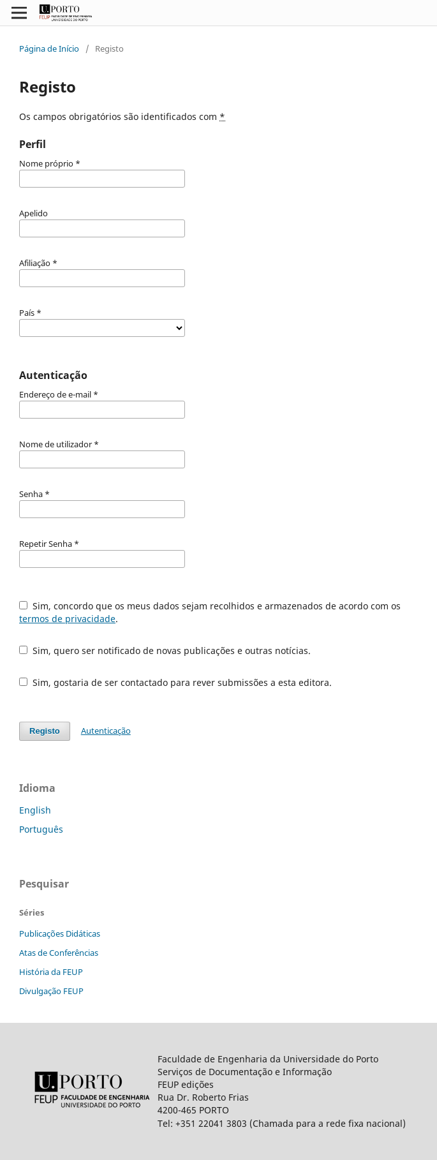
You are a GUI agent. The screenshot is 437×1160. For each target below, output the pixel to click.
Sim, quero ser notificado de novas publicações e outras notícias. (165, 650)
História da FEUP (51, 972)
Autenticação (106, 730)
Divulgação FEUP (51, 991)
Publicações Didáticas (59, 933)
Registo (44, 731)
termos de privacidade (67, 619)
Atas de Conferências (58, 952)
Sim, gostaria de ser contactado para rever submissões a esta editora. (175, 682)
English (35, 810)
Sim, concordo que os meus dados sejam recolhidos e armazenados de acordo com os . (210, 612)
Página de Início (49, 48)
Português (41, 829)
